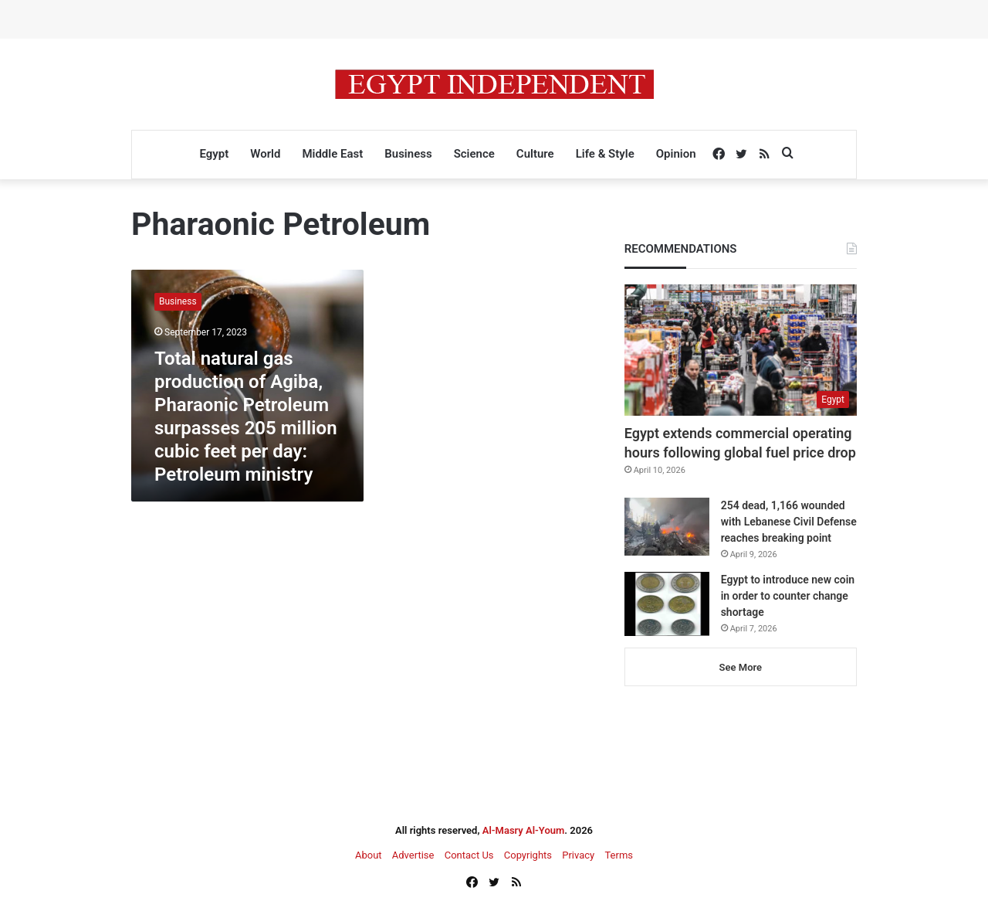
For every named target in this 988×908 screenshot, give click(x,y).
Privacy (578, 855)
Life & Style (605, 154)
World (265, 154)
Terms (618, 855)
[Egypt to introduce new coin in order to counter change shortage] (666, 604)
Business (407, 154)
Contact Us (469, 855)
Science (474, 154)
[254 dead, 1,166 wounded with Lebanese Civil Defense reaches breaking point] (666, 527)
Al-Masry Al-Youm (523, 830)
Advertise (413, 855)
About (368, 855)
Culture (535, 154)
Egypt (213, 154)
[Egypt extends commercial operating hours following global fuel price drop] (740, 350)
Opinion (676, 154)
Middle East (332, 154)
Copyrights (528, 855)
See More (740, 667)
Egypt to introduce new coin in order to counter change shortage (787, 595)
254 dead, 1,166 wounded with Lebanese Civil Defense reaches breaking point (789, 521)
